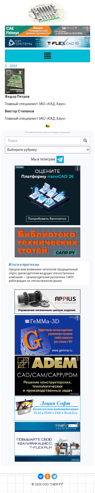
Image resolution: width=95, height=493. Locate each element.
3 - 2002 (11, 66)
